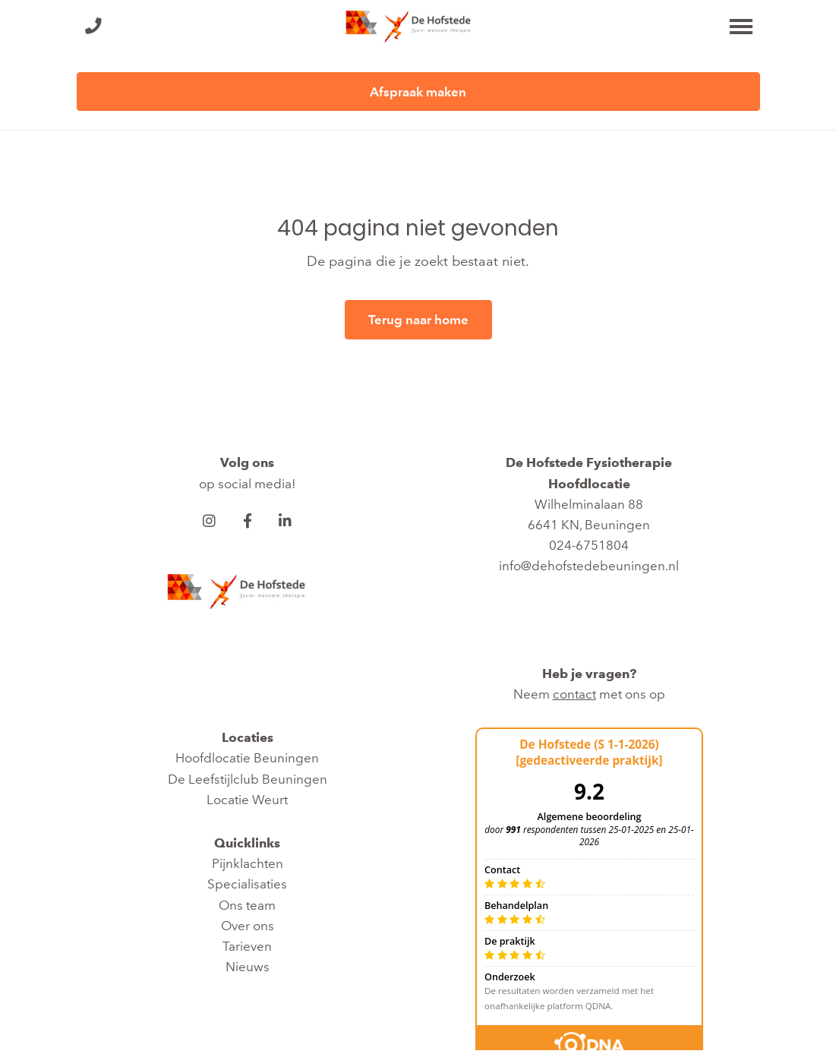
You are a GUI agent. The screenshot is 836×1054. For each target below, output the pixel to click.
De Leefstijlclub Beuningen (247, 779)
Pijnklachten (247, 863)
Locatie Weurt (247, 799)
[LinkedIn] (285, 521)
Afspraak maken (418, 91)
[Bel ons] (94, 27)
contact (574, 694)
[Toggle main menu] (741, 27)
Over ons (247, 925)
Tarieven (247, 946)
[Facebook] (247, 521)
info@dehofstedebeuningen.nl (589, 565)
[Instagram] (209, 521)
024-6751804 (589, 545)
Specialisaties (247, 883)
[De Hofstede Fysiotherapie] (418, 26)
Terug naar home (418, 319)
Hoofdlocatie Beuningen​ (247, 757)
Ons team (247, 905)
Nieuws (248, 966)
